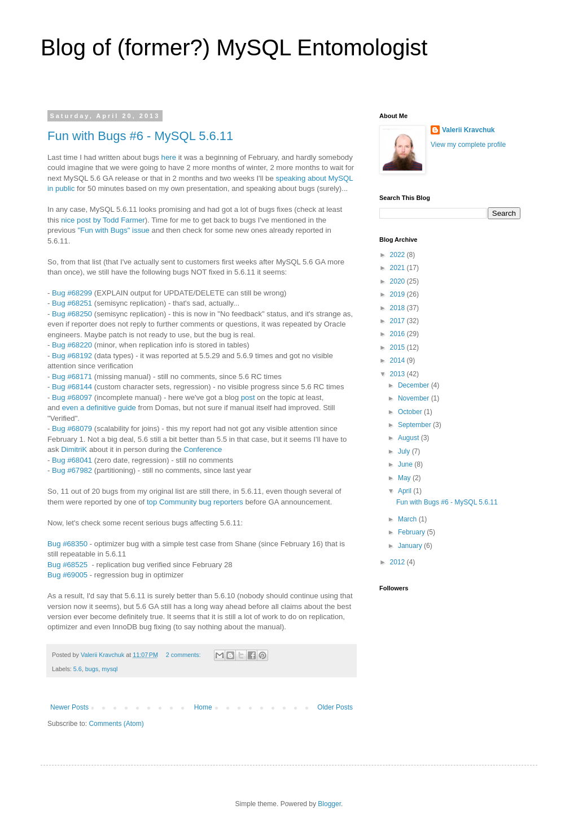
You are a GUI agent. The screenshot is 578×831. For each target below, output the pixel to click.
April (405, 491)
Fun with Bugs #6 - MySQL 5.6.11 (140, 136)
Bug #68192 (72, 355)
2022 (398, 255)
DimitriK (74, 449)
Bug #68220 (72, 345)
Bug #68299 (72, 293)
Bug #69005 (67, 575)
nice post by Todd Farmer (103, 220)
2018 (398, 308)
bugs (91, 668)
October (411, 412)
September (415, 425)
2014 (398, 360)
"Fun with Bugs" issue (114, 230)
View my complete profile (468, 145)
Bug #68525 (67, 564)
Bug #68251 (72, 303)
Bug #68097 (72, 397)
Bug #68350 (67, 544)
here (168, 157)
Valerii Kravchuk (468, 130)
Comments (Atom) (116, 724)
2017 (398, 321)
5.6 (77, 668)
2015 (398, 347)
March (408, 519)
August (409, 438)
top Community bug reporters (195, 502)
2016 (398, 334)
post (248, 397)
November (414, 398)
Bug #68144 (72, 386)
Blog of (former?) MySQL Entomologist (234, 47)
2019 (398, 294)
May (405, 478)
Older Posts (335, 707)
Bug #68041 (72, 460)
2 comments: (184, 654)
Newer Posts (69, 707)
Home (203, 707)
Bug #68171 (72, 376)
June (406, 464)
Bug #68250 (72, 314)
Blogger (329, 804)
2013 (398, 374)
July (405, 451)
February (412, 532)
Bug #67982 (72, 470)
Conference (202, 449)
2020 (398, 281)
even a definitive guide (99, 407)
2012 (398, 562)
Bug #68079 (72, 428)
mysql (109, 668)
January (411, 546)
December (414, 385)
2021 (398, 268)
